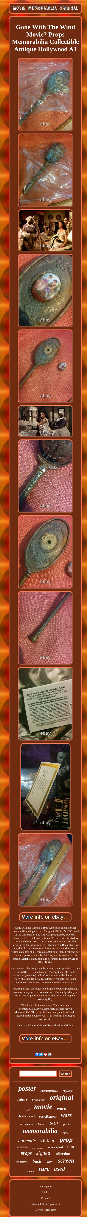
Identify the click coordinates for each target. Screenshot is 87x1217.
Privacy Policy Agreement (45, 1204)
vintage (47, 1140)
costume (30, 1171)
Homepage (45, 1186)
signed (43, 1153)
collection (62, 1154)
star (54, 1122)
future (22, 1099)
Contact (45, 1198)
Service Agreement (45, 1209)
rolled (65, 1132)
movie (43, 1106)
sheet (50, 1162)
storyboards (37, 1148)
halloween (27, 1124)
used (59, 1168)
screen (66, 1160)
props (26, 1153)
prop (66, 1139)
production (38, 1099)
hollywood (27, 1116)
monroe (22, 1162)
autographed (55, 1147)
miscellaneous (48, 1116)
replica (68, 1090)
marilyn (22, 1147)
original (61, 1097)
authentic (27, 1140)
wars (66, 1115)
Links (45, 1192)
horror (41, 1124)
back (37, 1161)
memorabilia (40, 1130)
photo (66, 1124)
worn (61, 1108)
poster (27, 1088)
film (70, 1146)
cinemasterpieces (49, 1090)
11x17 (27, 1110)
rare (44, 1168)
